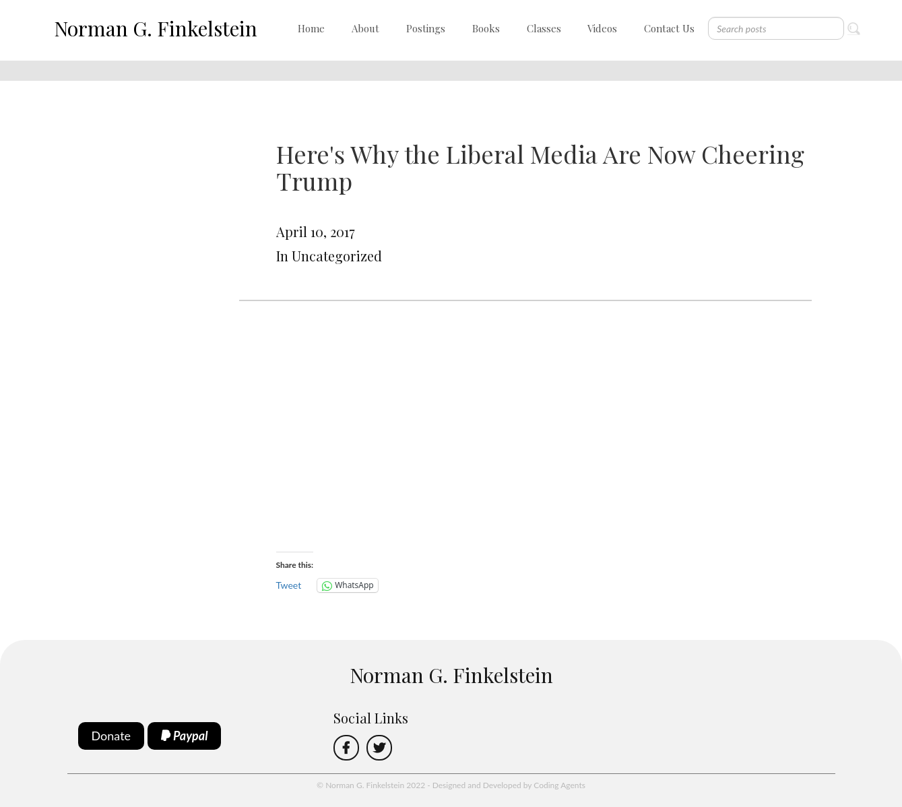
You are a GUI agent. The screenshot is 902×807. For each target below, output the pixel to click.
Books (486, 28)
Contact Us (669, 28)
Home (311, 28)
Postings (425, 28)
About (365, 28)
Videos (602, 28)
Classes (544, 28)
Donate (111, 735)
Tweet (289, 585)
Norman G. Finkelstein (155, 28)
